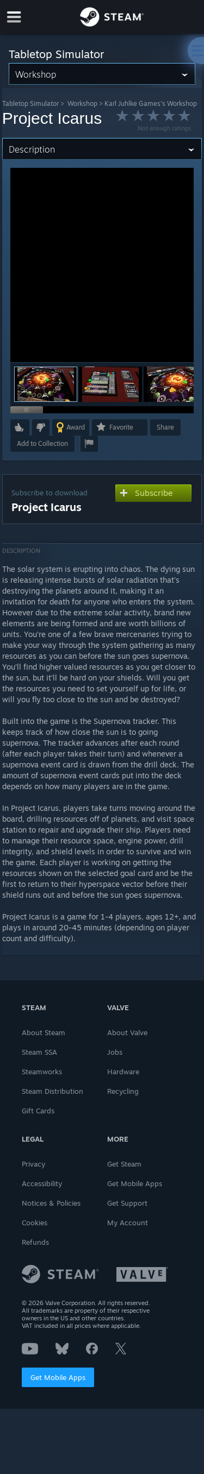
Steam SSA (39, 1052)
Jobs (114, 1052)
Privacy (33, 1164)
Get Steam (124, 1164)
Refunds (35, 1242)
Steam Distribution (52, 1091)
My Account (127, 1222)
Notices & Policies (51, 1203)
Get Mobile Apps (57, 1377)
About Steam (43, 1032)
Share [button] (165, 427)
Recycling (123, 1091)
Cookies (34, 1222)
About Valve (127, 1032)
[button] (110, 384)
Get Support (127, 1203)
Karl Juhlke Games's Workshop (150, 103)
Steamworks (42, 1071)
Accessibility (42, 1183)
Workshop (82, 103)
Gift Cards (38, 1110)
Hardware (123, 1071)
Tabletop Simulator (30, 103)
